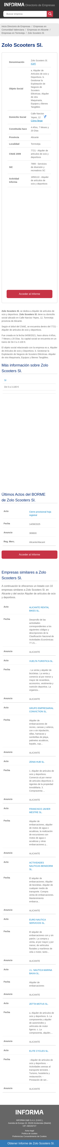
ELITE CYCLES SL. (39, 1051)
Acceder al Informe (29, 294)
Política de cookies (29, 1133)
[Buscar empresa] (25, 14)
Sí (5, 380)
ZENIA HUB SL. (37, 762)
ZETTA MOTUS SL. (38, 1004)
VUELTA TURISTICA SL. (41, 661)
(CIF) (33, 64)
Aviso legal (29, 1131)
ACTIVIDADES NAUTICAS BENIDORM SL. (41, 866)
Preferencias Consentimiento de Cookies (29, 1136)
